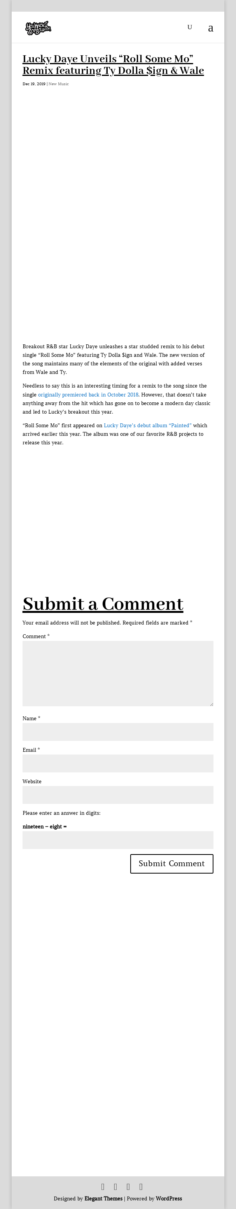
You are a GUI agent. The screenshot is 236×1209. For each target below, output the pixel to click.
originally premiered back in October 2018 (88, 394)
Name (31, 718)
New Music (59, 83)
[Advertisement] (129, 501)
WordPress (169, 1198)
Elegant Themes (103, 1198)
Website (32, 781)
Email (31, 750)
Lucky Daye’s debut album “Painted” (148, 425)
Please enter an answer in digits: (62, 813)
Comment (36, 636)
